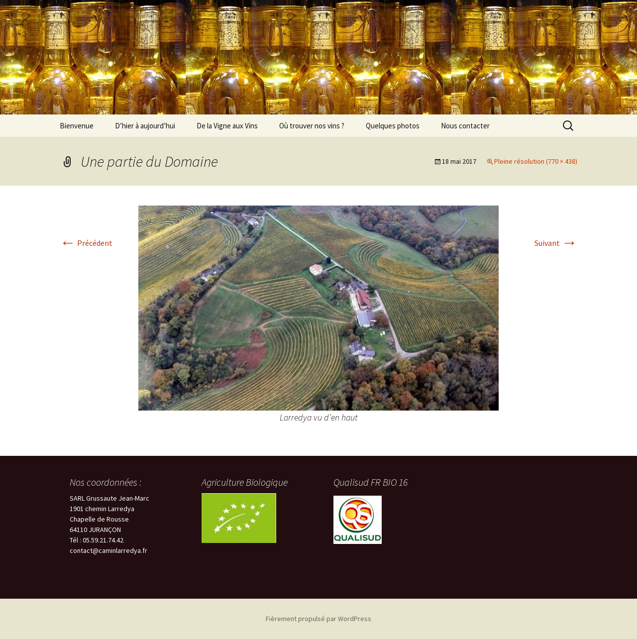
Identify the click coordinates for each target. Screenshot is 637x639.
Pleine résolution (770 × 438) (535, 161)
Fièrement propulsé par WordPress (318, 618)
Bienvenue (77, 125)
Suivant (555, 243)
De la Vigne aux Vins (227, 125)
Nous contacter (465, 125)
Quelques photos (393, 125)
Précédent (86, 243)
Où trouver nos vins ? (311, 125)
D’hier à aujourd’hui (145, 125)
